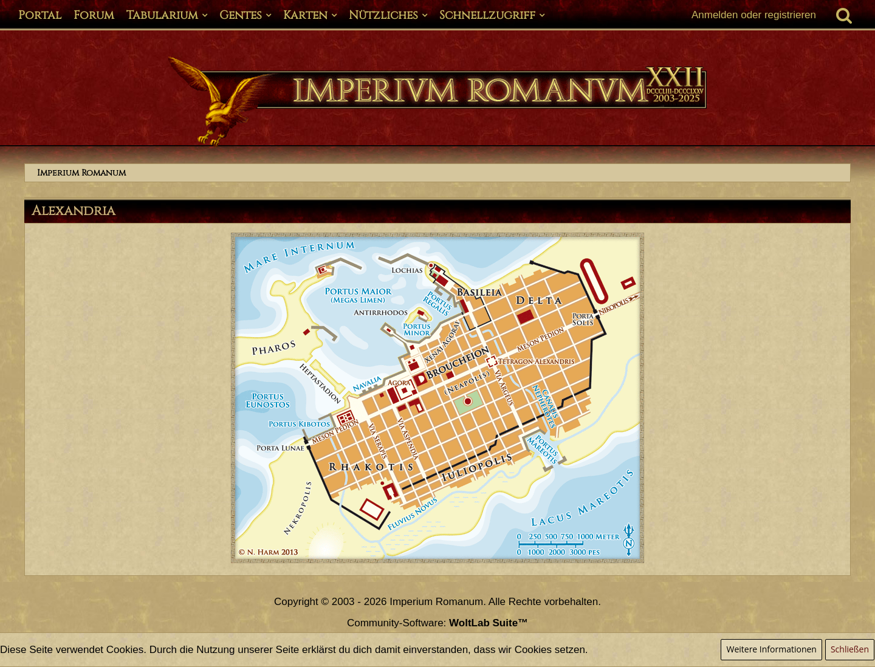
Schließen (850, 649)
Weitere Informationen (771, 649)
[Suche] (844, 15)
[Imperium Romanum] (437, 102)
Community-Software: (437, 623)
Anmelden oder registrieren (753, 15)
